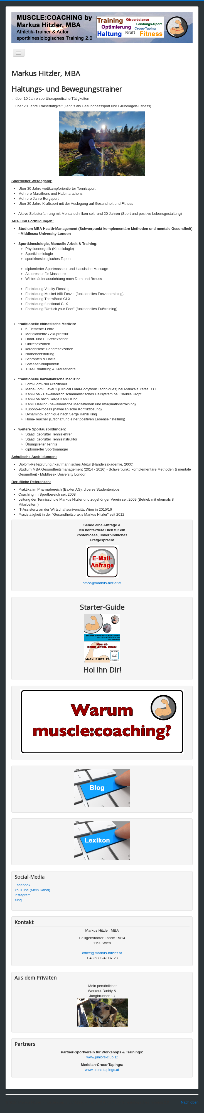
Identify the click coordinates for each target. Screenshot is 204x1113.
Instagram (22, 895)
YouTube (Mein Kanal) (32, 890)
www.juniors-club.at (102, 1057)
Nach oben (189, 1102)
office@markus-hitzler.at (102, 583)
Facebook (22, 885)
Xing (18, 900)
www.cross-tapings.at (102, 1070)
